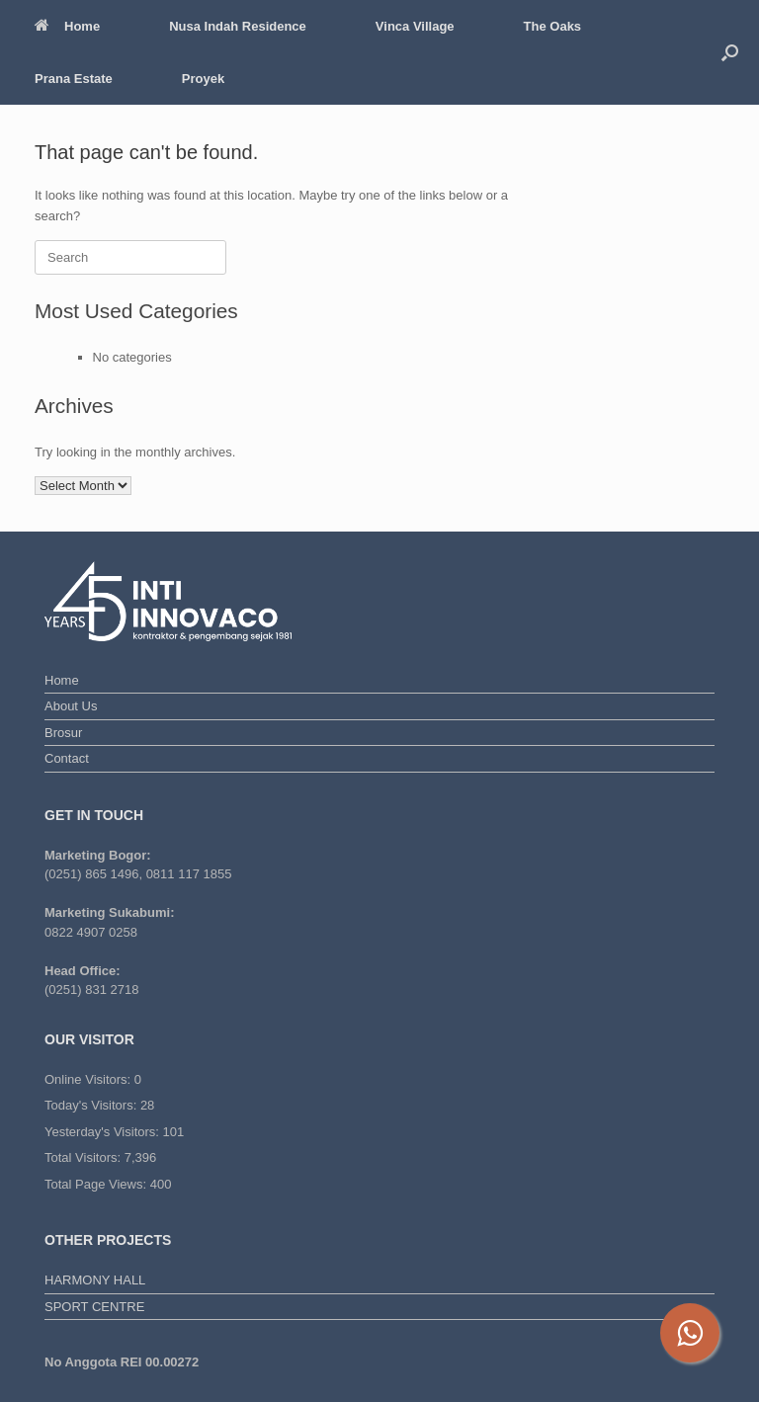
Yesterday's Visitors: (103, 1131)
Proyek (203, 78)
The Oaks (553, 26)
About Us (70, 706)
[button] (730, 52)
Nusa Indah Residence (237, 26)
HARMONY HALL (94, 1280)
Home (67, 26)
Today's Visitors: (92, 1105)
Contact (66, 758)
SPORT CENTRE (94, 1306)
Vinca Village (415, 26)
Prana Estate (74, 78)
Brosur (63, 732)
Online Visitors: (89, 1079)
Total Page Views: (97, 1184)
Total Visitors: (84, 1157)
